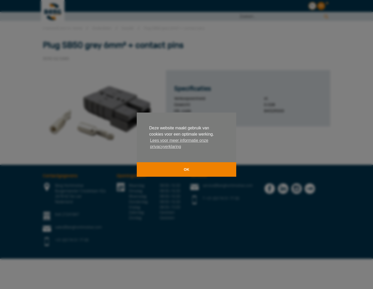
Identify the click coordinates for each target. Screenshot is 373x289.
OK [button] (186, 169)
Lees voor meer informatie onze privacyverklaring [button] (179, 143)
